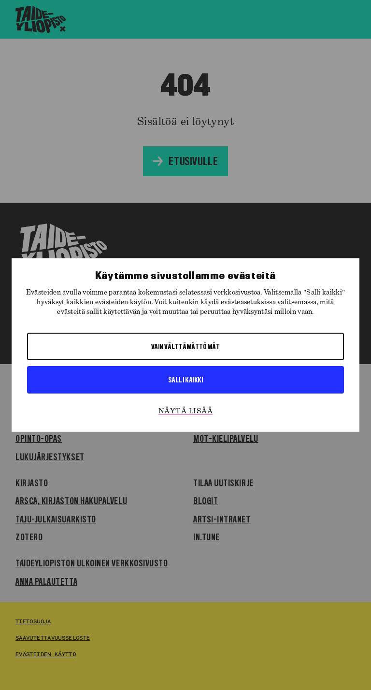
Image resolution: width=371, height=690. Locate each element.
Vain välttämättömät (185, 346)
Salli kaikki (185, 379)
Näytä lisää (185, 411)
